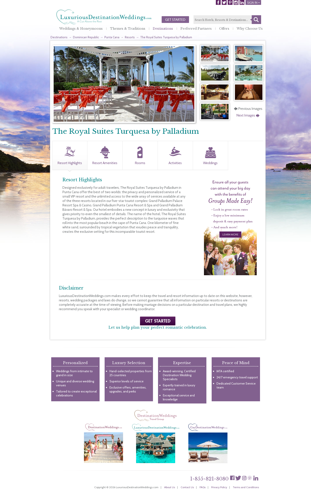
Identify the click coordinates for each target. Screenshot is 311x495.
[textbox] (227, 19)
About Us (169, 487)
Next (248, 117)
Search (255, 19)
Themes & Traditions (127, 28)
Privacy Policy (219, 487)
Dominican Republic (86, 37)
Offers (224, 28)
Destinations (163, 28)
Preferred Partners (196, 28)
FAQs (203, 487)
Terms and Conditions (246, 487)
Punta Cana (111, 37)
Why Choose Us (250, 28)
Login (253, 2)
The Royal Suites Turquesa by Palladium (166, 37)
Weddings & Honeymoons (81, 28)
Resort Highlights (70, 163)
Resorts (130, 37)
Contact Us (187, 487)
